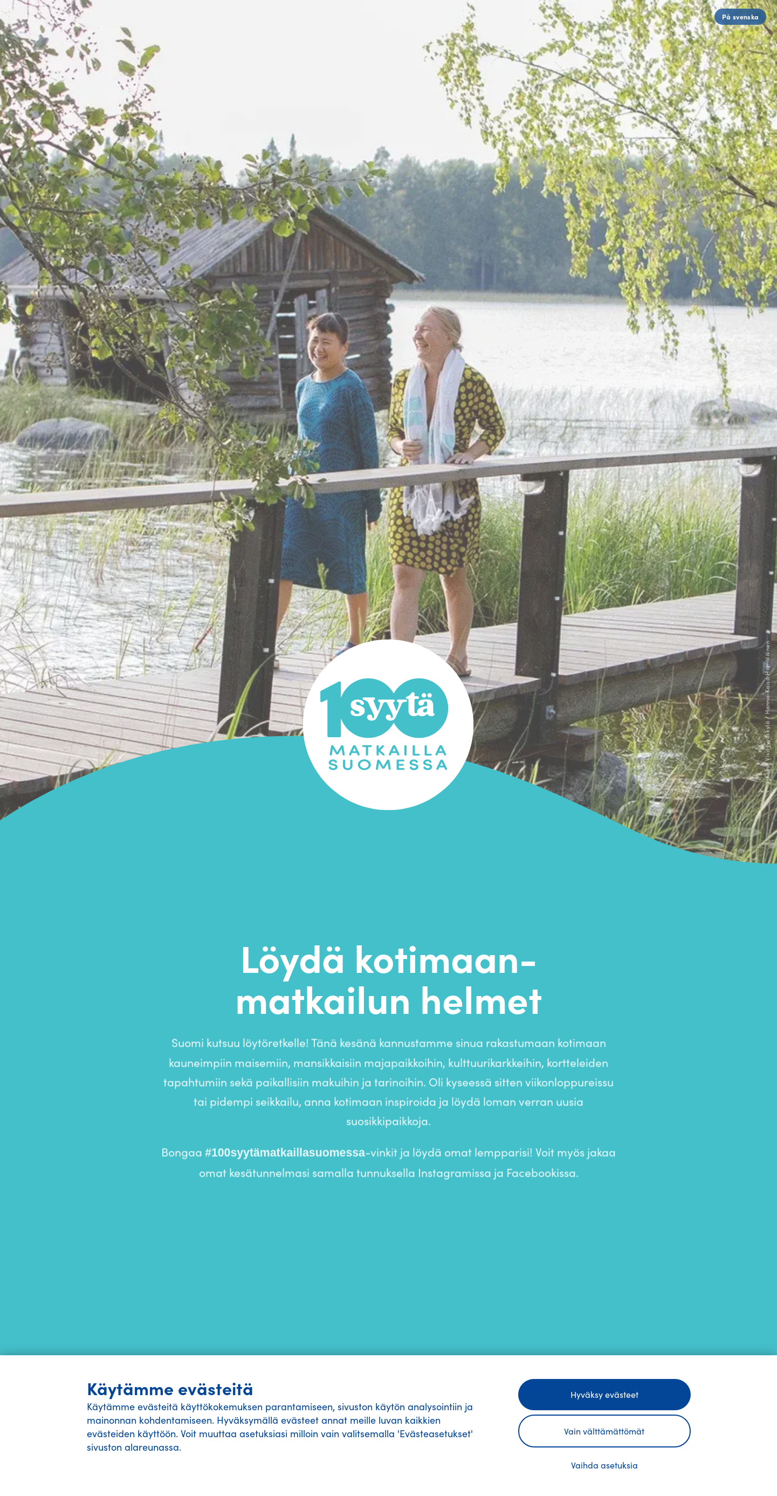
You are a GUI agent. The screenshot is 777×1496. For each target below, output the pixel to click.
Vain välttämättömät (604, 1431)
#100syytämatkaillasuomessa (285, 1155)
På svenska (740, 16)
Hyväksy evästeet (604, 1394)
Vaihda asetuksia (604, 1465)
